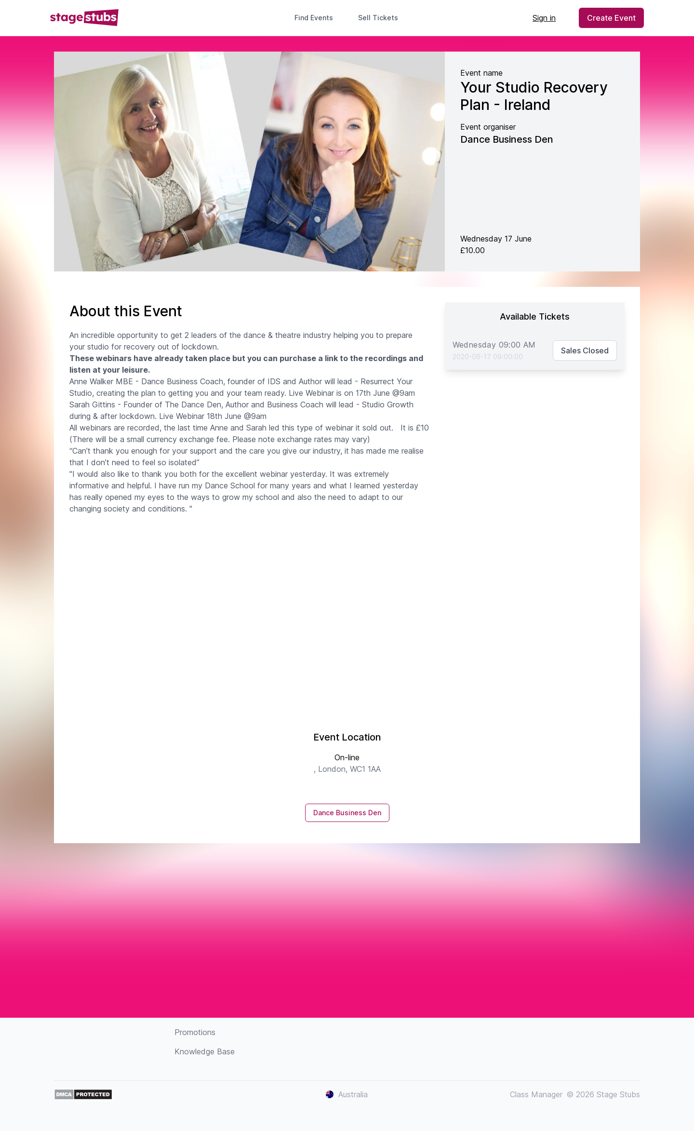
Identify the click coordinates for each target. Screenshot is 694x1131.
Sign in (544, 18)
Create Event (611, 18)
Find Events (313, 17)
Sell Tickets (382, 17)
